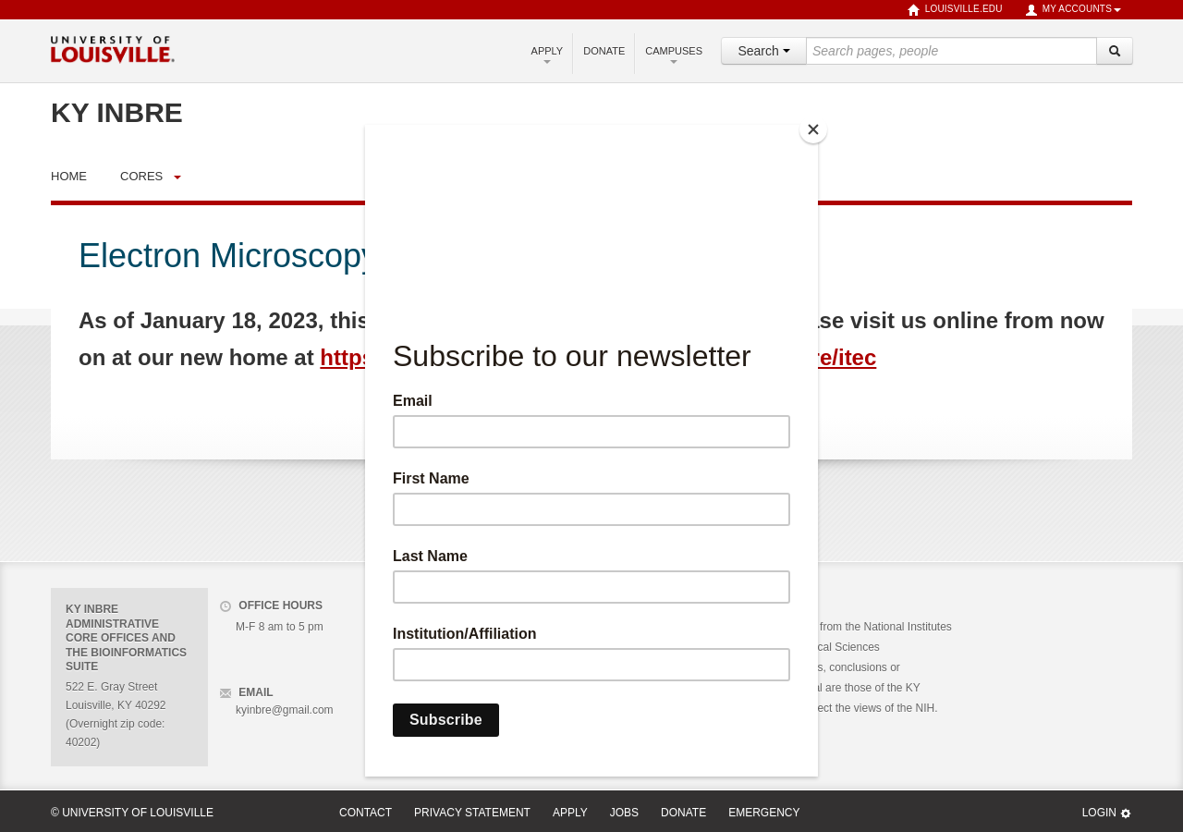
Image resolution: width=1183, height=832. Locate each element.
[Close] (813, 129)
